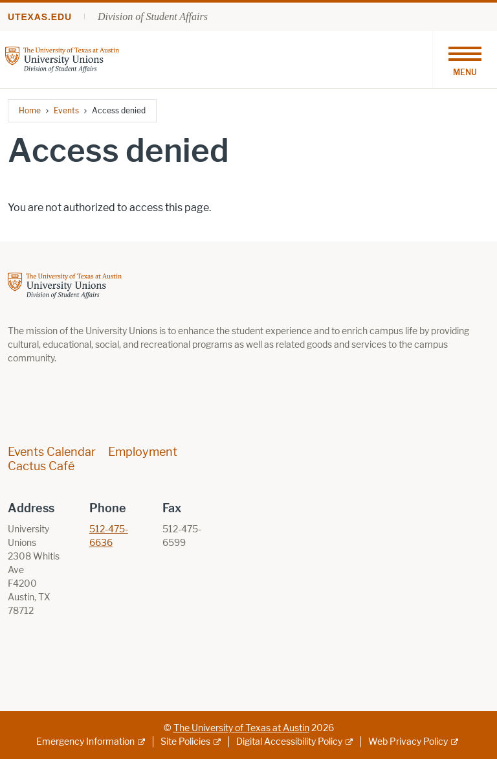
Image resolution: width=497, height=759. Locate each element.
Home (30, 110)
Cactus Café (41, 466)
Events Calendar (52, 452)
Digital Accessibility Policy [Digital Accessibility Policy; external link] (289, 741)
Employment (142, 452)
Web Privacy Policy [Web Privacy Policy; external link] (408, 741)
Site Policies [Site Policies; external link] (185, 741)
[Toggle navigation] (464, 59)
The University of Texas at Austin (241, 728)
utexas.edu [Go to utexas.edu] (40, 17)
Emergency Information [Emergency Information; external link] (85, 741)
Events (66, 110)
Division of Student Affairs (153, 16)
